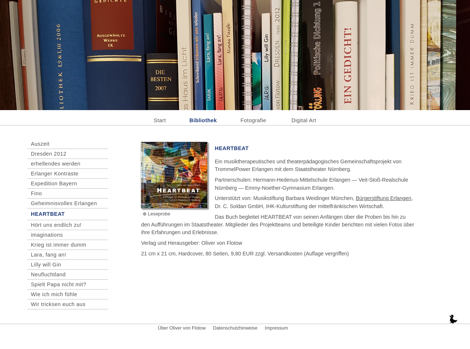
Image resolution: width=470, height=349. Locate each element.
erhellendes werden (55, 164)
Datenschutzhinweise (235, 328)
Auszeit (40, 144)
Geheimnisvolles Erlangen (64, 203)
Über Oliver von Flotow (182, 328)
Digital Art (303, 120)
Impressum (276, 328)
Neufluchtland (48, 274)
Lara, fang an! (48, 255)
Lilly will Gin (46, 265)
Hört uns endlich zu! (56, 225)
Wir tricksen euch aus (58, 304)
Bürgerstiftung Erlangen (383, 198)
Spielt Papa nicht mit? (58, 284)
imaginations (47, 235)
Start (160, 120)
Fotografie (253, 120)
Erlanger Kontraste (55, 174)
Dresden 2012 (49, 154)
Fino (36, 193)
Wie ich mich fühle (54, 294)
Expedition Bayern (54, 183)
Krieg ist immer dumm (58, 245)
